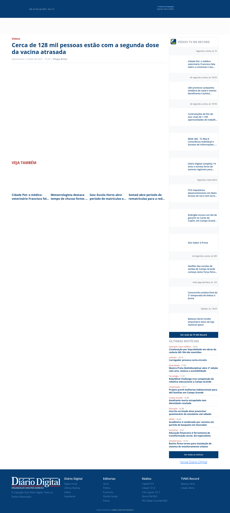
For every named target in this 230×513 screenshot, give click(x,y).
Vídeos (16, 38)
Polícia (106, 500)
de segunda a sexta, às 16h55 (203, 77)
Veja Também (24, 162)
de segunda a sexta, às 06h (204, 256)
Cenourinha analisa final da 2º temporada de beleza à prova (203, 295)
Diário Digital (193, 154)
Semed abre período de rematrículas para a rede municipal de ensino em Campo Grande (146, 197)
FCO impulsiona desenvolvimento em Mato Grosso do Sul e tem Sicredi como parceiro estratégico (202, 193)
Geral (106, 483)
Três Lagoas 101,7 (151, 492)
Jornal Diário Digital (193, 462)
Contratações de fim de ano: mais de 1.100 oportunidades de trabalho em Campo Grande (202, 117)
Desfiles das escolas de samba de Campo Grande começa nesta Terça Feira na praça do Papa (201, 269)
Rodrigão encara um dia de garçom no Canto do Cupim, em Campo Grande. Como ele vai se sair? (202, 218)
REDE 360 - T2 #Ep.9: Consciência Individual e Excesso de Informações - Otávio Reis (201, 141)
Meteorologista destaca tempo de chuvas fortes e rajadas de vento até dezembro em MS (69, 197)
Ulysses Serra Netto (163, 8)
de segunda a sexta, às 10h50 (203, 103)
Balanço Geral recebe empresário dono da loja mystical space (201, 321)
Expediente (70, 496)
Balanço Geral (188, 483)
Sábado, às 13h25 (209, 308)
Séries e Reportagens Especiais (193, 205)
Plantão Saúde (110, 496)
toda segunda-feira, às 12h (205, 282)
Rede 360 (193, 129)
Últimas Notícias (184, 341)
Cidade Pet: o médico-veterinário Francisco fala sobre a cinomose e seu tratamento (30, 197)
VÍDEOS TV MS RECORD (194, 42)
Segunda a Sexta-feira (207, 179)
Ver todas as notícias (193, 454)
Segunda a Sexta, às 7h (206, 51)
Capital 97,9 (148, 483)
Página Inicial (70, 483)
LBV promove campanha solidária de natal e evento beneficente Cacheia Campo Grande (202, 90)
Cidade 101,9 (148, 487)
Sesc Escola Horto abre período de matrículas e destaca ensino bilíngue (107, 197)
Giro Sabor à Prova (198, 242)
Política (106, 487)
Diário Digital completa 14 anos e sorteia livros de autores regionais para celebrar (202, 166)
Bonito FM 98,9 (149, 496)
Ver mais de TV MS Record (193, 334)
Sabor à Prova (193, 230)
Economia (108, 492)
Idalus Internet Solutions (123, 510)
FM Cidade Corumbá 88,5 (154, 500)
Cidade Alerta (187, 487)
